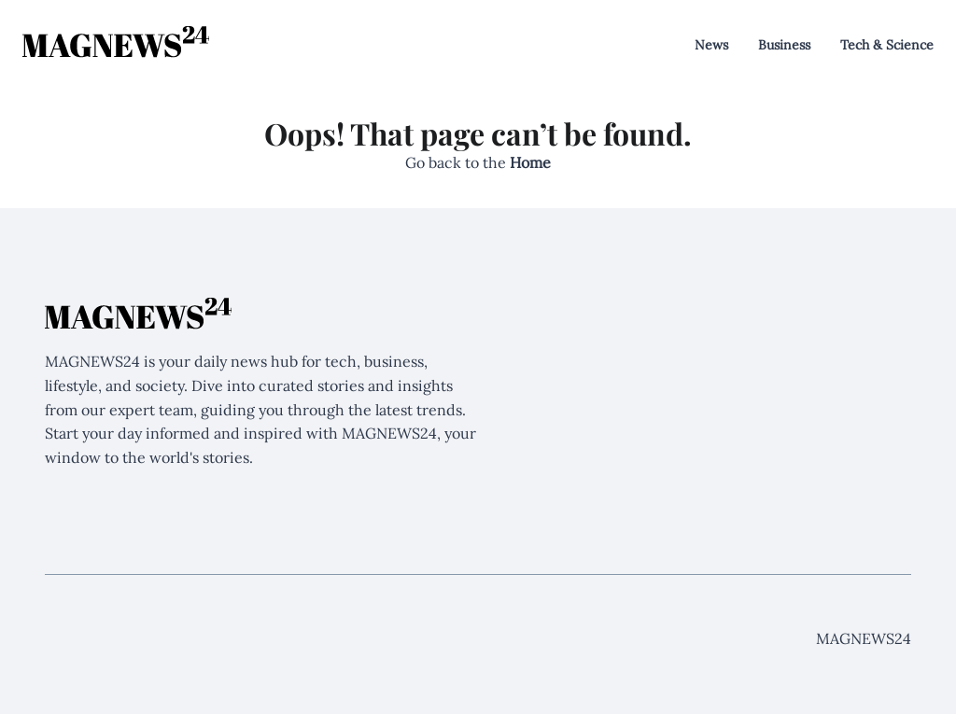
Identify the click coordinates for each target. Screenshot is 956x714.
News (711, 44)
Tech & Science (887, 44)
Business (784, 44)
